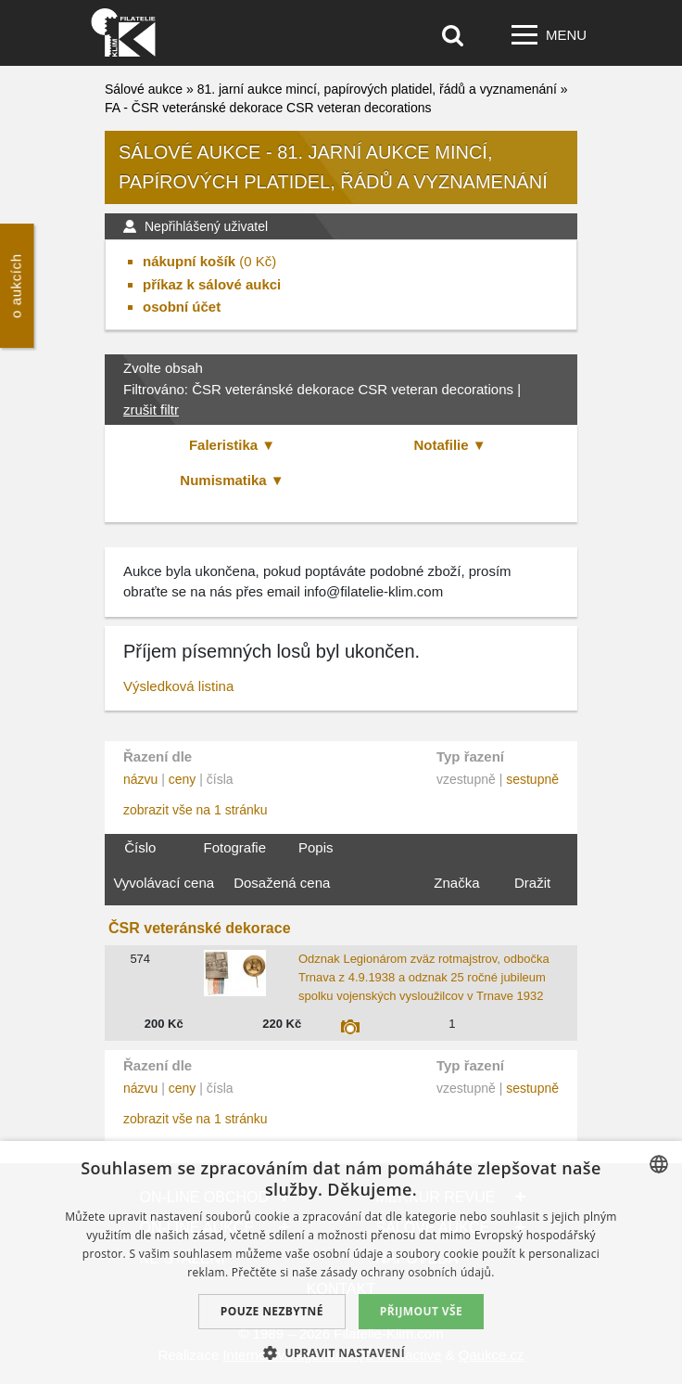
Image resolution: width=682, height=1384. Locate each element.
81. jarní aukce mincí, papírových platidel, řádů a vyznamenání (377, 89)
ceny (182, 779)
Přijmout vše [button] (421, 1311)
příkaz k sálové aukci (212, 284)
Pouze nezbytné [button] (272, 1311)
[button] (341, 1352)
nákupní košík (189, 261)
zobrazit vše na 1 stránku (195, 809)
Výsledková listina (178, 686)
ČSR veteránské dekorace (199, 928)
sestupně (532, 779)
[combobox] (659, 1164)
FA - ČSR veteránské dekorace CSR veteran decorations (268, 107)
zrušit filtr (151, 409)
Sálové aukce (144, 89)
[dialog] (341, 1262)
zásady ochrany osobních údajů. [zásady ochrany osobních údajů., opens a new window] (408, 1272)
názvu (140, 779)
